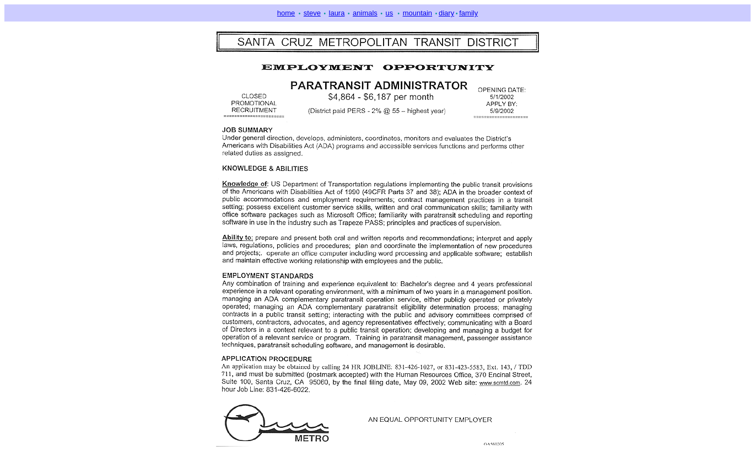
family (468, 13)
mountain (417, 13)
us (389, 13)
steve (312, 13)
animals (365, 13)
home (286, 13)
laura (337, 13)
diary (446, 13)
